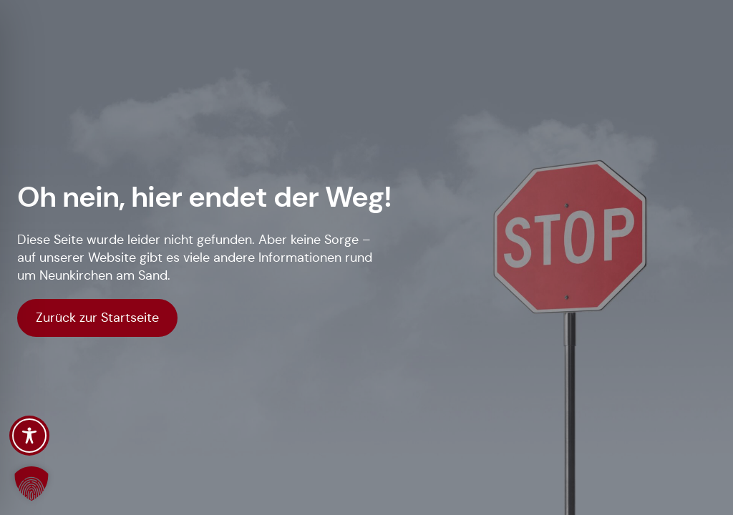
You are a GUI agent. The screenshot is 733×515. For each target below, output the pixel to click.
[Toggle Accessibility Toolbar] (29, 435)
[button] (31, 483)
